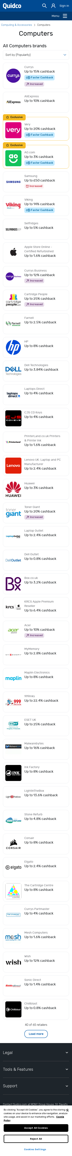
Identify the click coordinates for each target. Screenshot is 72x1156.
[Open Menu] (59, 16)
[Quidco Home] (12, 6)
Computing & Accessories (16, 25)
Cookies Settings (35, 1152)
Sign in (64, 5)
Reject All (36, 1141)
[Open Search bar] (44, 5)
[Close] (68, 1113)
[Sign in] (53, 5)
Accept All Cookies (36, 1130)
